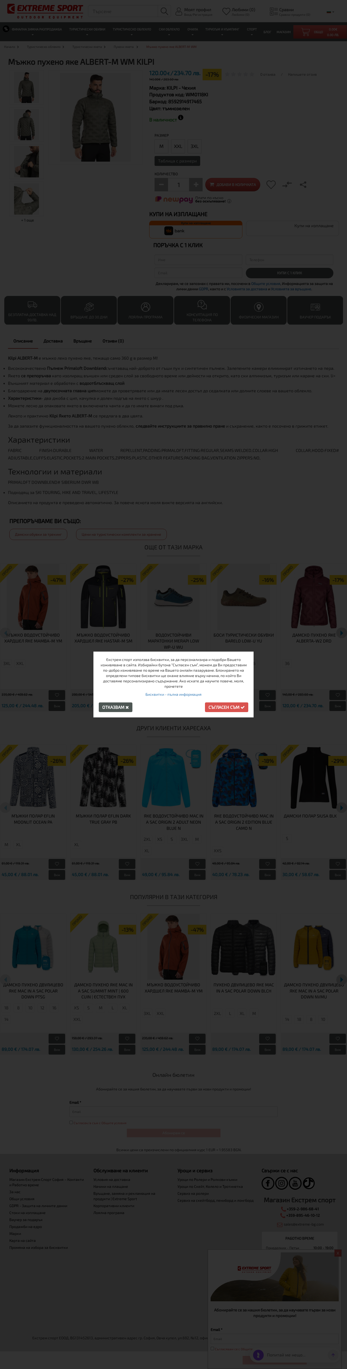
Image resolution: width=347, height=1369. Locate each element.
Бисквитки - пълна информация (173, 694)
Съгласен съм (226, 707)
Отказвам (115, 707)
